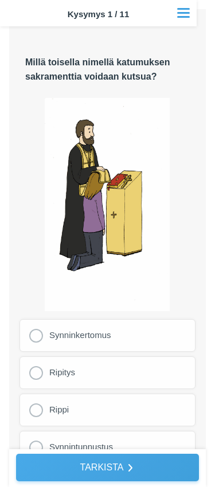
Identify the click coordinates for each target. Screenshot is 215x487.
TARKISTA (102, 467)
